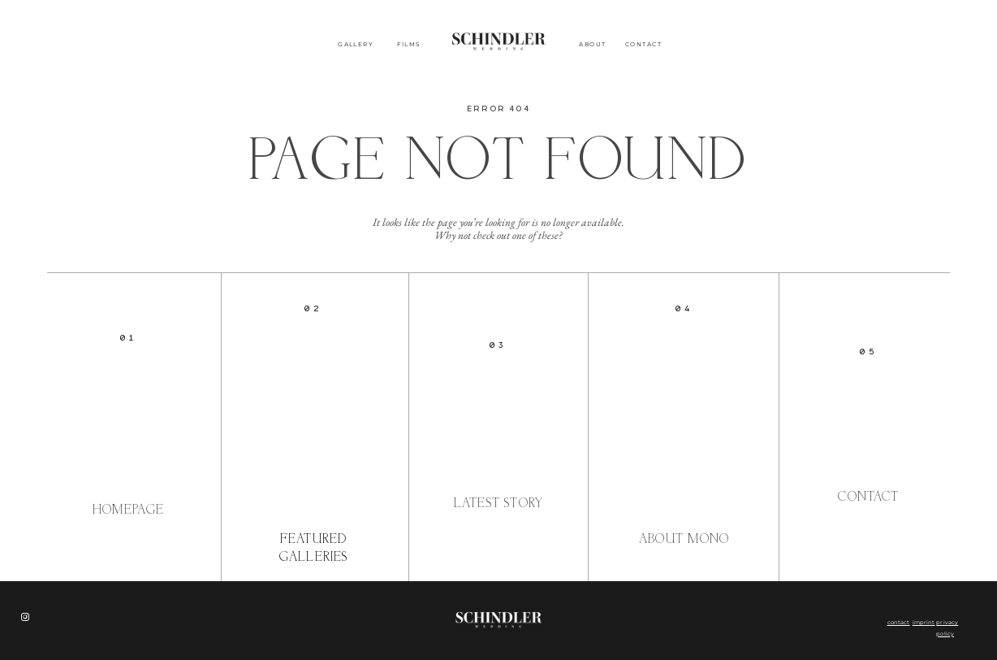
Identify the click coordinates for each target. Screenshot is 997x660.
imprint (924, 622)
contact (898, 622)
